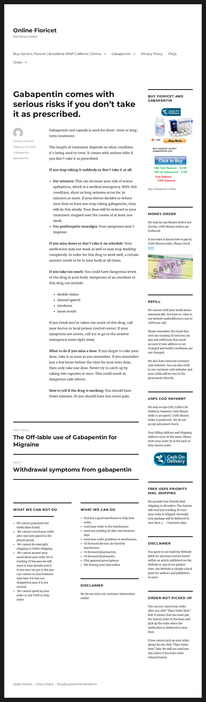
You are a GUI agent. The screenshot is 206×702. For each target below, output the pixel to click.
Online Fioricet (35, 30)
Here (151, 248)
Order (17, 62)
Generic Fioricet (23, 141)
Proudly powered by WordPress (77, 684)
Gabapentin (121, 54)
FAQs (172, 54)
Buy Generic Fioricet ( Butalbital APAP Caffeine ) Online (57, 54)
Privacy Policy (152, 54)
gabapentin (21, 158)
